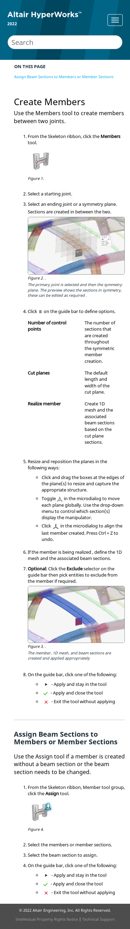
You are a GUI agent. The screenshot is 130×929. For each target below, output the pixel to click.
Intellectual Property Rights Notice (47, 919)
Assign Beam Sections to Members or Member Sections (63, 76)
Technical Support (98, 919)
